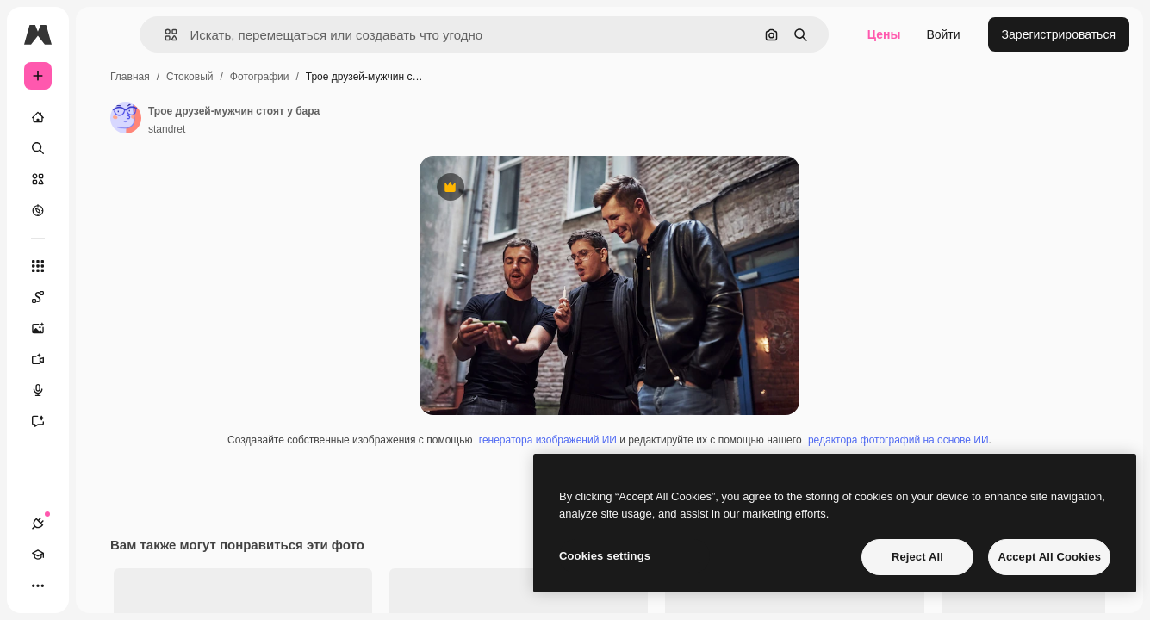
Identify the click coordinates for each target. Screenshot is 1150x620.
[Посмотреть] (103, 210)
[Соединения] (38, 585)
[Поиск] (103, 148)
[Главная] (103, 117)
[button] (265, 34)
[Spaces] (103, 297)
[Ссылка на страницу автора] (256, 117)
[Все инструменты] (103, 266)
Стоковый (320, 77)
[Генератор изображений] (103, 328)
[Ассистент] (103, 421)
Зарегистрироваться (1059, 34)
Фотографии (390, 77)
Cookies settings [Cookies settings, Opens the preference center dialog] (604, 555)
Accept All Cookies (1049, 556)
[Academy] (69, 585)
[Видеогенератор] (103, 359)
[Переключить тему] (100, 585)
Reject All (917, 556)
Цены (884, 34)
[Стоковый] (103, 179)
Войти (943, 34)
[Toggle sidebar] (169, 34)
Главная (261, 77)
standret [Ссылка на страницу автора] (297, 129)
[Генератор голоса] (103, 390)
